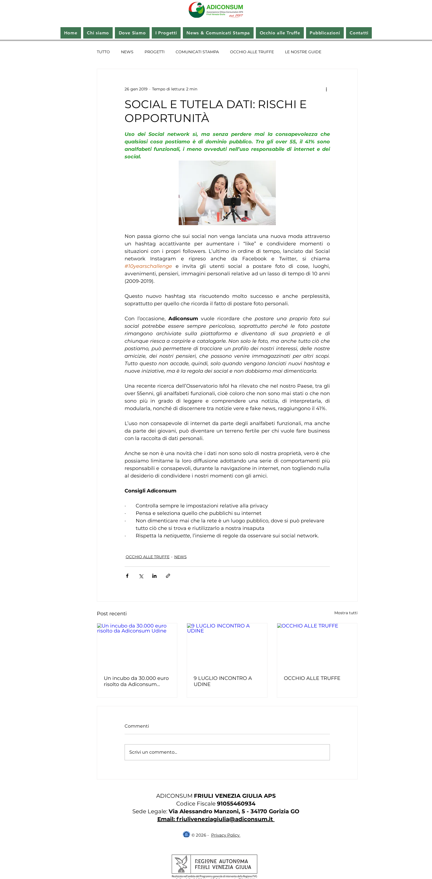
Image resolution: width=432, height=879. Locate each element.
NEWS (127, 51)
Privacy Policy (226, 835)
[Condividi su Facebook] (127, 575)
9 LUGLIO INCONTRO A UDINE (223, 681)
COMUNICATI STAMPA (197, 51)
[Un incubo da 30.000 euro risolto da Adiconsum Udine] (137, 645)
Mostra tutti (346, 612)
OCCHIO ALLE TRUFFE (252, 51)
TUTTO (103, 51)
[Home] (186, 834)
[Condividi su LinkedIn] (154, 575)
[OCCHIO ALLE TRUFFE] (317, 645)
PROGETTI (155, 51)
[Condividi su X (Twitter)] (140, 575)
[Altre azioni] (326, 89)
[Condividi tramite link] (168, 575)
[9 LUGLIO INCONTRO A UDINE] (227, 645)
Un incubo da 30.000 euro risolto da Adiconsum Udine (136, 681)
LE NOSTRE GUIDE (303, 51)
